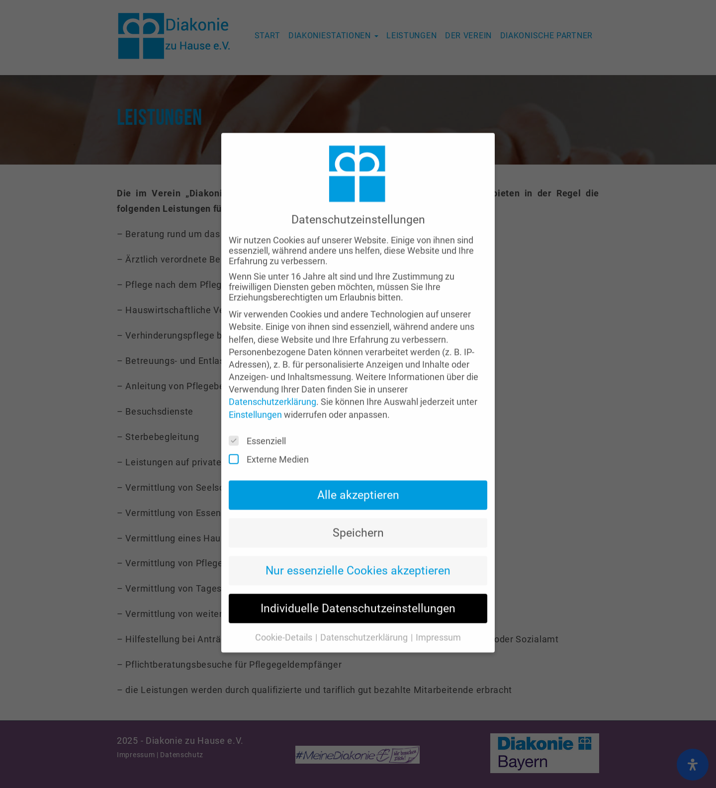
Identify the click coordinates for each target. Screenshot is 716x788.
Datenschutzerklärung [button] (365, 623)
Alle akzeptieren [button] (358, 481)
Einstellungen (255, 400)
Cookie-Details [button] (284, 623)
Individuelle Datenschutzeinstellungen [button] (358, 594)
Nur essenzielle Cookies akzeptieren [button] (358, 556)
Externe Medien (272, 445)
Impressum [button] (438, 623)
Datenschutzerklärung (272, 388)
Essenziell (260, 427)
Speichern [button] (358, 519)
